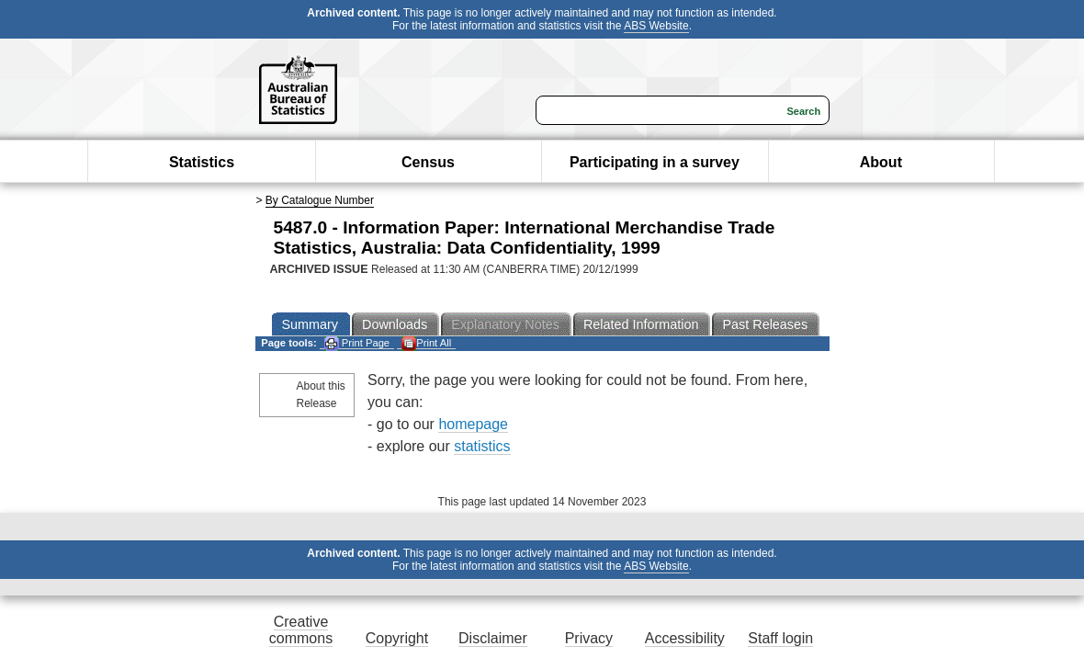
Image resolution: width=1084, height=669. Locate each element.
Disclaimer (492, 638)
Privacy (589, 638)
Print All (426, 343)
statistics (482, 446)
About (881, 162)
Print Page (357, 343)
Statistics (201, 162)
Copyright (397, 638)
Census (428, 162)
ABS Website (656, 25)
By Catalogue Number (319, 200)
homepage (473, 424)
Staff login (780, 638)
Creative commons (301, 630)
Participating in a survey (655, 162)
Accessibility (685, 638)
